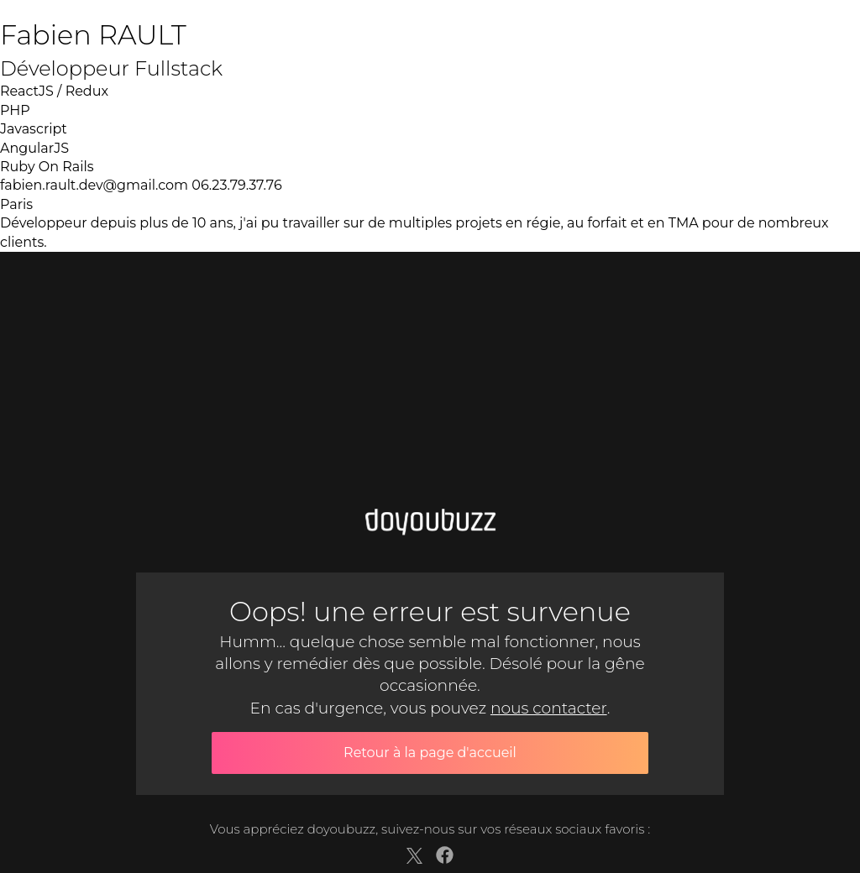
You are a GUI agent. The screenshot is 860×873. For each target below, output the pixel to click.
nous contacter (548, 708)
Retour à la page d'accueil (430, 753)
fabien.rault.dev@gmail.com (94, 185)
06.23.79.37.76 (236, 185)
